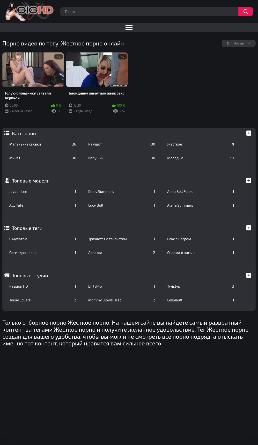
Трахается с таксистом (121, 239)
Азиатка (121, 252)
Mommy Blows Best (121, 300)
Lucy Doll (121, 205)
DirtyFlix (121, 286)
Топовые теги (27, 228)
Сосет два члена (42, 252)
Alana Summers (200, 205)
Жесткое (200, 144)
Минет (42, 158)
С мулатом (42, 239)
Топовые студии (30, 275)
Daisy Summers (121, 191)
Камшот (121, 144)
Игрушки (121, 158)
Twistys (200, 286)
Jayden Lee (42, 191)
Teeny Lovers (42, 300)
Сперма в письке (200, 252)
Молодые (200, 158)
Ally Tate (42, 205)
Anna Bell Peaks (200, 191)
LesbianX (200, 300)
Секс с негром (200, 239)
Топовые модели (31, 180)
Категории (24, 133)
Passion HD (42, 286)
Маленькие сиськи (42, 144)
